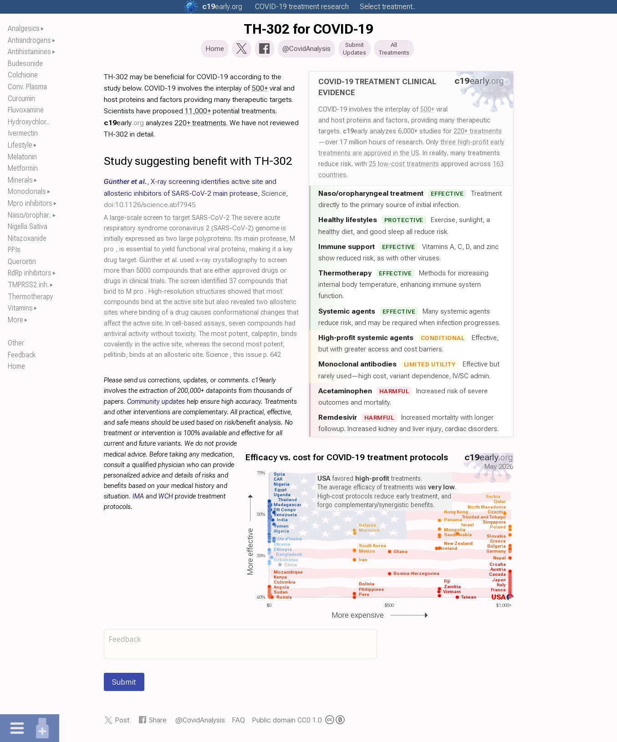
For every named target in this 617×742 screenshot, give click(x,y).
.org (222, 6)
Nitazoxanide (27, 238)
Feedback (22, 355)
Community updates (156, 404)
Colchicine (23, 75)
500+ (427, 112)
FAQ (238, 722)
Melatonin (22, 156)
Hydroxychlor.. (28, 121)
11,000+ (198, 113)
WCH (165, 499)
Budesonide (25, 63)
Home (16, 366)
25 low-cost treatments (404, 167)
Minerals (20, 180)
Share (158, 722)
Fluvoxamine (26, 110)
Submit (124, 684)
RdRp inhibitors (29, 273)
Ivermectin (23, 133)
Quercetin (22, 261)
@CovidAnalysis (200, 722)
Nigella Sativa (27, 226)
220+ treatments (478, 134)
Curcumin (21, 98)
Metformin (23, 168)
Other (16, 343)
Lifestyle (20, 145)
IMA (138, 499)
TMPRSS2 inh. (28, 284)
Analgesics (24, 28)
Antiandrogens (29, 40)
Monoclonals (27, 191)
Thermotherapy (30, 296)
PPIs (14, 249)
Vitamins (20, 308)
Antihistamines (29, 51)
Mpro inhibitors (30, 203)
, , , (196, 195)
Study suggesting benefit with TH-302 (198, 163)
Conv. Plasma (27, 86)
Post (122, 722)
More (15, 319)
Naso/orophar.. (29, 215)
